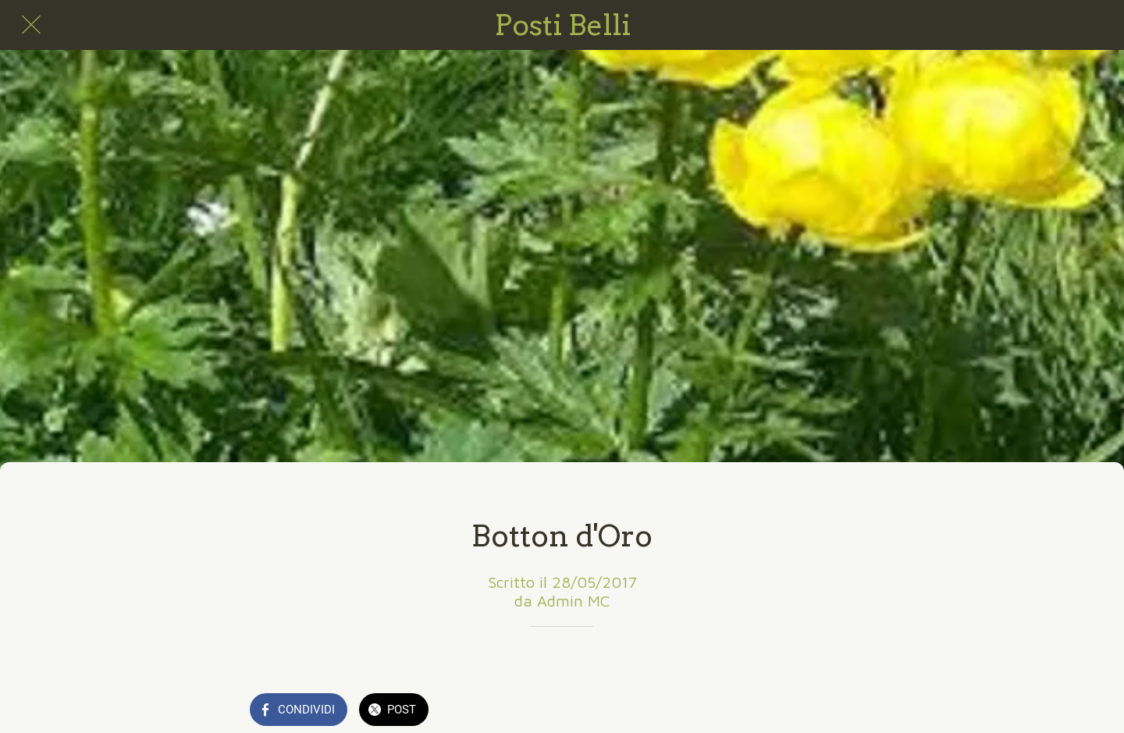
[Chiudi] (31, 25)
